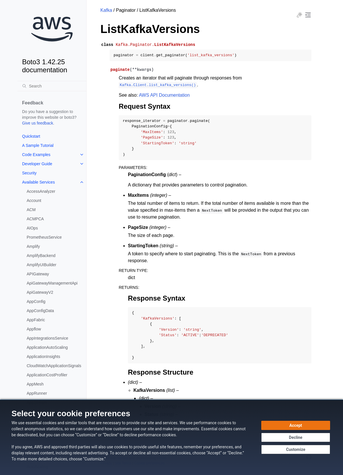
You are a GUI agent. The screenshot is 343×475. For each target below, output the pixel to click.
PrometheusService (44, 237)
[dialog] (171, 437)
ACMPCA (35, 219)
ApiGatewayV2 (40, 292)
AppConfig (36, 301)
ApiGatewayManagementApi (52, 283)
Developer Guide (37, 163)
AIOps (32, 228)
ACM (31, 209)
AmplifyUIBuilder (41, 264)
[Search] (51, 86)
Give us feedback (37, 123)
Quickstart (31, 136)
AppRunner (37, 393)
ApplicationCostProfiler (47, 375)
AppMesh (35, 384)
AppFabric (36, 320)
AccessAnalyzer (41, 191)
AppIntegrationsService (47, 338)
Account (34, 200)
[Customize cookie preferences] (295, 449)
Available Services (38, 182)
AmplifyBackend (41, 255)
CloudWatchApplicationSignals (54, 365)
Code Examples (36, 154)
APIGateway (38, 274)
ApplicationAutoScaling (47, 347)
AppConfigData (40, 310)
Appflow (34, 329)
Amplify (33, 246)
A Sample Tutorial (38, 145)
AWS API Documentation (164, 95)
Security (29, 173)
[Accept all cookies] (295, 425)
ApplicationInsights (43, 356)
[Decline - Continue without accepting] (295, 437)
